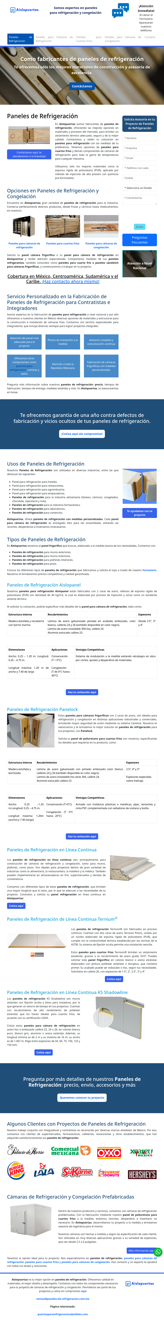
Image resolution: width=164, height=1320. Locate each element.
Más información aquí (142, 1250)
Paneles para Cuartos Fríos (88, 39)
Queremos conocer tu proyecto (82, 1097)
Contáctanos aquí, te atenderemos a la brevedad (29, 154)
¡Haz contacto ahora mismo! (70, 281)
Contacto (149, 37)
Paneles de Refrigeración (20, 39)
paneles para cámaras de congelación (86, 1262)
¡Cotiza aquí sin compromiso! (82, 434)
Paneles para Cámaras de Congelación (123, 39)
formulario (149, 570)
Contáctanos (82, 86)
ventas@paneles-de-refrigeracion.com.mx (62, 1299)
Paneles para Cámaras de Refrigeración (54, 39)
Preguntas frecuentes (140, 239)
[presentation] (141, 213)
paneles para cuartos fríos (42, 1262)
